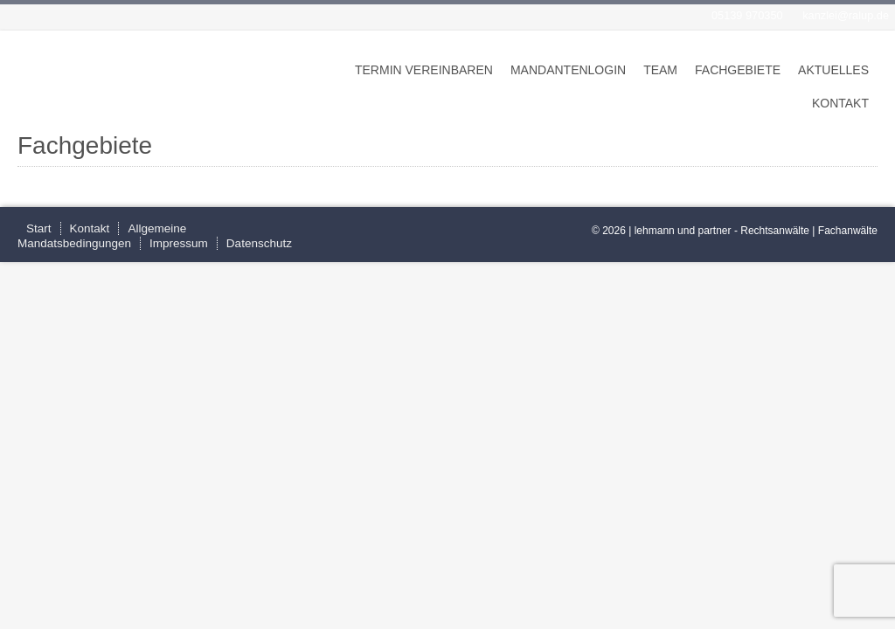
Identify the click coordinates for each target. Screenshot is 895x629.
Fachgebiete (738, 70)
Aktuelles (833, 70)
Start (39, 228)
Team (660, 70)
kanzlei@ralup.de (845, 15)
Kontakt (840, 103)
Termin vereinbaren (424, 70)
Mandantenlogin (568, 70)
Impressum (178, 243)
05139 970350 (747, 15)
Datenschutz (259, 243)
